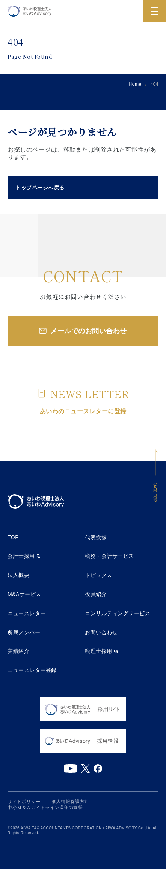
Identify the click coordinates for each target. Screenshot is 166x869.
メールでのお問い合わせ (88, 331)
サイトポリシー (24, 801)
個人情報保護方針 (70, 801)
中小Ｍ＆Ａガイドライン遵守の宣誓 (45, 807)
